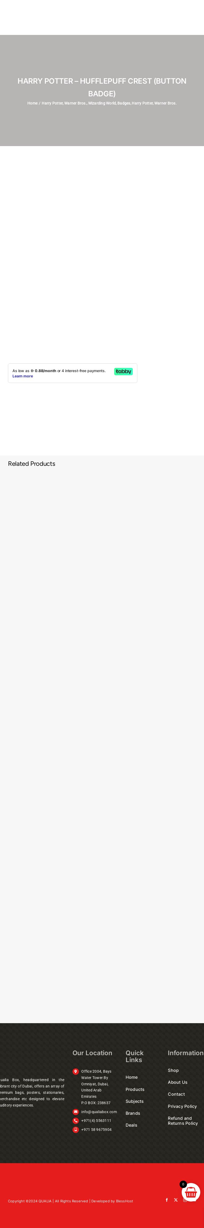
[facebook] (167, 1200)
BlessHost (124, 1201)
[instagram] (185, 1200)
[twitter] (176, 1200)
